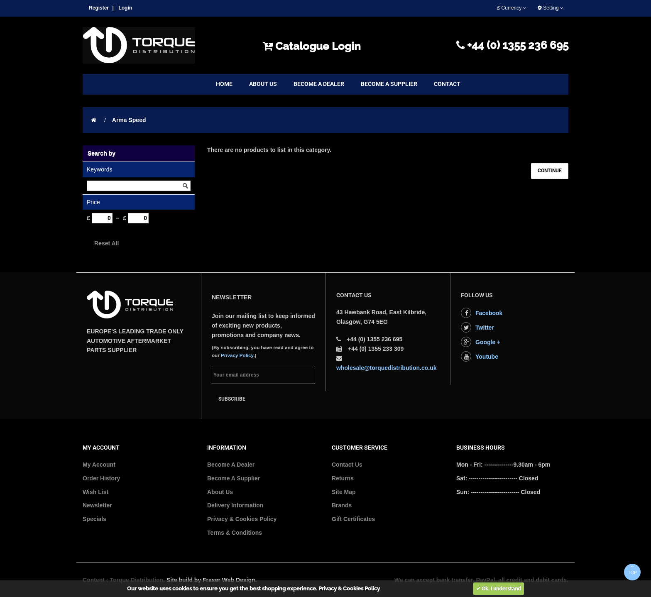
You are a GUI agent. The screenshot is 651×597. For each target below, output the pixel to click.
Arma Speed (129, 120)
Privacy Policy (237, 355)
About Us (220, 492)
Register (99, 8)
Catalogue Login (312, 46)
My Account (99, 464)
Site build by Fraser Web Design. (211, 580)
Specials (94, 519)
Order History (101, 478)
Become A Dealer (231, 464)
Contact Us (347, 464)
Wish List (95, 492)
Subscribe (231, 399)
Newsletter (97, 505)
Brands (342, 505)
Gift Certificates (353, 519)
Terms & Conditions (234, 532)
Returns (343, 478)
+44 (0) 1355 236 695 (512, 45)
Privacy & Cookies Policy (242, 519)
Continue (550, 171)
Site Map (344, 492)
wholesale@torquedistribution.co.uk (386, 368)
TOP (632, 569)
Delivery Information (235, 505)
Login (125, 8)
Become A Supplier (233, 478)
